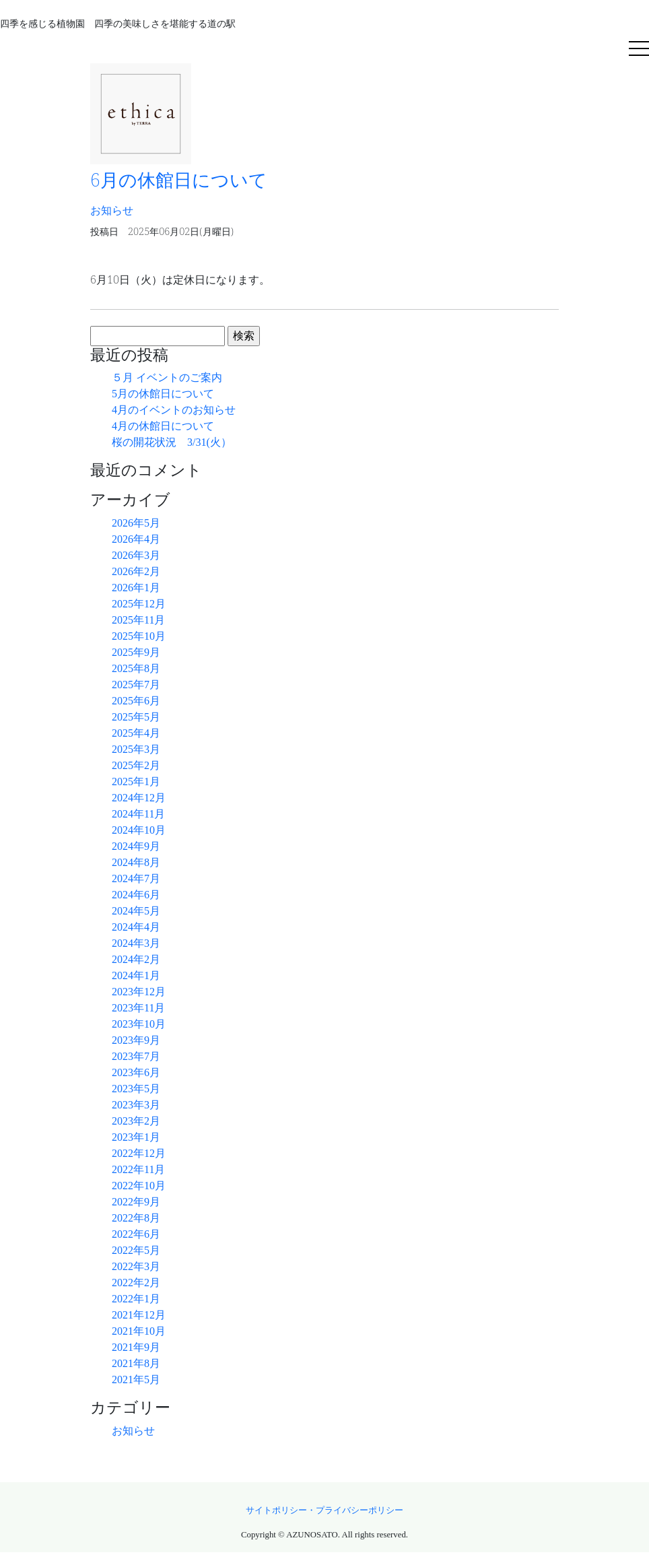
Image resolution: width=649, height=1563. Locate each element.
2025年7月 (136, 684)
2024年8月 (136, 862)
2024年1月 (136, 975)
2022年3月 (136, 1266)
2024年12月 (139, 797)
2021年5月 (136, 1379)
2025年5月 (136, 717)
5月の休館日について (163, 393)
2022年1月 (136, 1298)
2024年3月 (136, 943)
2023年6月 (136, 1072)
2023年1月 (136, 1137)
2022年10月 (139, 1185)
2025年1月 (136, 781)
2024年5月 (136, 911)
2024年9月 (136, 846)
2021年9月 (136, 1347)
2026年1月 (136, 587)
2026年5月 (136, 523)
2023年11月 (138, 1007)
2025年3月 (136, 749)
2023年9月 (136, 1040)
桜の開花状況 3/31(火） (172, 442)
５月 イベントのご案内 (167, 377)
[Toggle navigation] (639, 49)
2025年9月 (136, 652)
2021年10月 (139, 1331)
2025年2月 (136, 765)
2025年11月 (138, 620)
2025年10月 (139, 636)
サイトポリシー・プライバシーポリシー (324, 1510)
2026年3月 (136, 555)
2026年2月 (136, 571)
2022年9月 (136, 1201)
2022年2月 (136, 1282)
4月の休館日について (163, 426)
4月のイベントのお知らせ (174, 409)
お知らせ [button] (111, 210)
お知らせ (133, 1430)
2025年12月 (139, 603)
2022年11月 (138, 1169)
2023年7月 (136, 1056)
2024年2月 (136, 959)
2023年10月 (139, 1024)
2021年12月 (139, 1315)
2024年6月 (136, 894)
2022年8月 (136, 1218)
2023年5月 (136, 1088)
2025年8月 (136, 668)
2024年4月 (136, 927)
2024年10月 (139, 830)
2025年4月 (136, 733)
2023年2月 (136, 1121)
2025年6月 (136, 700)
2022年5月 (136, 1250)
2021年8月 (136, 1363)
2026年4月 (136, 539)
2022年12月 (139, 1153)
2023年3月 (136, 1104)
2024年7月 (136, 878)
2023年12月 (139, 991)
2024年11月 (138, 814)
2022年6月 (136, 1234)
